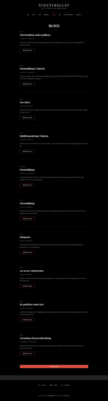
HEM (28, 14)
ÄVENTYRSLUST (54, 5)
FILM (39, 14)
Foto (21, 99)
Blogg (21, 32)
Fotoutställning (27, 169)
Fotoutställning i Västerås (32, 68)
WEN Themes (66, 395)
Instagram (25, 237)
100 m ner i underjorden (32, 270)
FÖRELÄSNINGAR (68, 14)
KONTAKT (78, 14)
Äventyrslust (31, 38)
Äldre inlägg (54, 366)
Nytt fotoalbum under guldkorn (35, 34)
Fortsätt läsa (28, 50)
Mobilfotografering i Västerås (34, 136)
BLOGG (54, 14)
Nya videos (25, 102)
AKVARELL (46, 14)
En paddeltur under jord (31, 304)
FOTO (33, 14)
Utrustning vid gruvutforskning (35, 338)
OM (60, 14)
